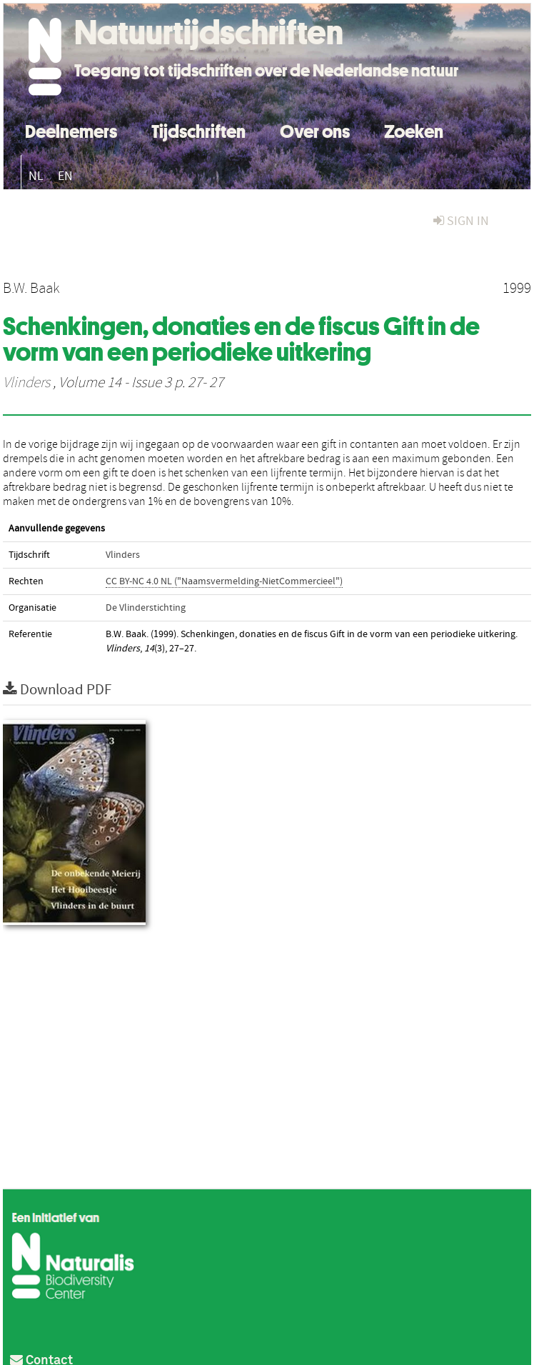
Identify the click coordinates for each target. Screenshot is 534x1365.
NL (36, 176)
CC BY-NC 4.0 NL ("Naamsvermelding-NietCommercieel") (224, 581)
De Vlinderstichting (146, 608)
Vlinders (26, 382)
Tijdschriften (198, 129)
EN (65, 176)
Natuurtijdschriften (208, 32)
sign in (461, 221)
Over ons (315, 129)
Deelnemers (71, 129)
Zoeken (413, 129)
